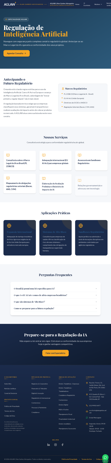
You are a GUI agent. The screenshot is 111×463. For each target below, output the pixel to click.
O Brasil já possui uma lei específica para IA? (55, 288)
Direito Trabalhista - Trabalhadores (65, 389)
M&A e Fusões (64, 409)
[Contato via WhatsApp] (105, 458)
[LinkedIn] (48, 445)
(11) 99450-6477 (93, 405)
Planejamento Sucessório (67, 428)
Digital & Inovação (38, 393)
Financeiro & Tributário (39, 388)
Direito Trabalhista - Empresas (69, 384)
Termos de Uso (9, 411)
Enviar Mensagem (93, 418)
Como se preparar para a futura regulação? (55, 308)
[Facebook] (62, 445)
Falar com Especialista (55, 353)
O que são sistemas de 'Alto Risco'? (55, 302)
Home (77, 4)
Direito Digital (63, 405)
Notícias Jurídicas (10, 388)
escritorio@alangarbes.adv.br (96, 411)
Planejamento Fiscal (65, 414)
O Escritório (87, 4)
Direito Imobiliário (65, 424)
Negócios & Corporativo (40, 384)
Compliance (35, 412)
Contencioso (36, 403)
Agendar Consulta (16, 53)
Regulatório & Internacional (41, 398)
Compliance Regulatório (67, 395)
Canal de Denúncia (10, 393)
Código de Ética (9, 416)
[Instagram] (55, 445)
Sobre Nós (7, 384)
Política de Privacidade (12, 406)
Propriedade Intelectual (67, 419)
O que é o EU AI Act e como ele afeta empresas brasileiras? (55, 295)
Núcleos (98, 4)
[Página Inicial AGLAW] (38, 4)
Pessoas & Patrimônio (39, 407)
